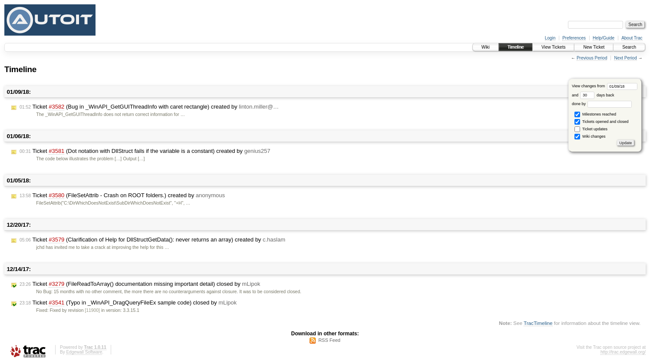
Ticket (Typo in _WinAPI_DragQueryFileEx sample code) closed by (128, 302)
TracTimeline (538, 323)
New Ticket (593, 47)
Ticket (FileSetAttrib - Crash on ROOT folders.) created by (122, 195)
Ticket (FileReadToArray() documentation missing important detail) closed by (140, 284)
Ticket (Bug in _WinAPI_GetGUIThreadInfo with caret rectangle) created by (149, 106)
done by (602, 104)
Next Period (625, 58)
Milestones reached (595, 114)
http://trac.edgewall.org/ (623, 352)
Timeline (516, 47)
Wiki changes (589, 136)
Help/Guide (603, 38)
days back (597, 95)
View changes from (604, 86)
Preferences (574, 38)
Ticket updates (590, 129)
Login (550, 38)
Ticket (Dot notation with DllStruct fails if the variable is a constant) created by (145, 151)
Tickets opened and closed (601, 122)
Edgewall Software (84, 352)
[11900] (92, 310)
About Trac (631, 38)
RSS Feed (329, 340)
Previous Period (592, 58)
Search (629, 47)
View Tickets (553, 47)
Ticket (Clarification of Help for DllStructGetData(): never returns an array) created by (152, 239)
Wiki (486, 47)
